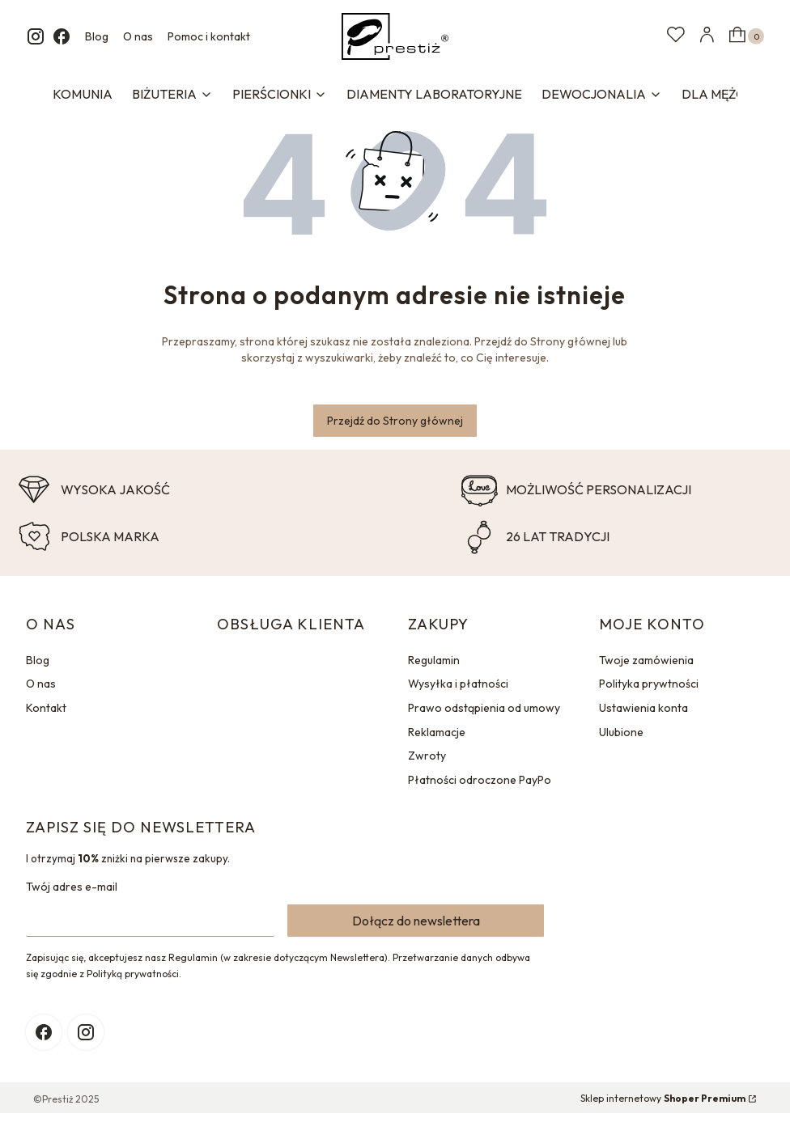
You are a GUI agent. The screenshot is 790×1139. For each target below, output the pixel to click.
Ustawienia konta (643, 708)
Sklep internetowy (662, 1098)
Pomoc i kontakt (209, 36)
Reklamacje (436, 732)
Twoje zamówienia (646, 660)
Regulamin (434, 660)
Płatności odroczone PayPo (479, 780)
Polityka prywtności (649, 683)
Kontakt (46, 708)
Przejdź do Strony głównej (395, 420)
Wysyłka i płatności (458, 683)
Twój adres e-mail (71, 886)
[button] (744, 36)
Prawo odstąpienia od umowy (484, 708)
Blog (96, 36)
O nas (138, 36)
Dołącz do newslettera (416, 920)
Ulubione (621, 732)
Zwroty (427, 755)
